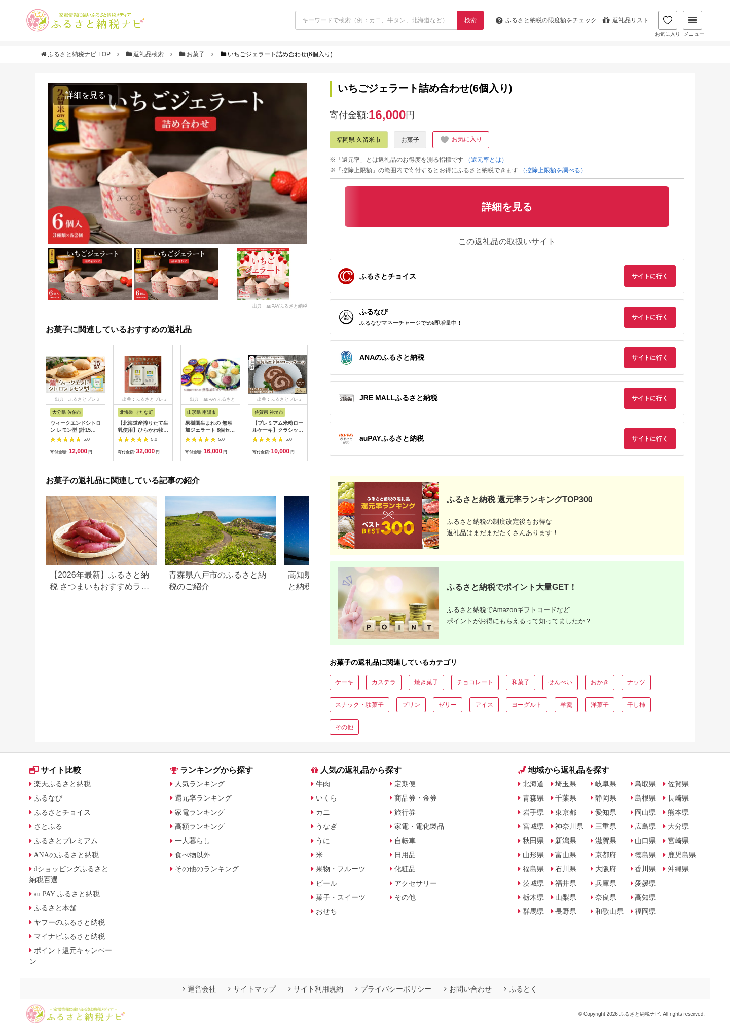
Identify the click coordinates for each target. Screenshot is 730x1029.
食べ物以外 (192, 854)
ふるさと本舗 (55, 907)
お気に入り (667, 24)
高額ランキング (200, 826)
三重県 (605, 826)
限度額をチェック (546, 20)
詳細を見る (85, 95)
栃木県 (533, 897)
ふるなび (48, 798)
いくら (326, 798)
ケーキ (344, 682)
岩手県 (533, 812)
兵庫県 (605, 883)
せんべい (560, 682)
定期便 (405, 783)
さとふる (48, 826)
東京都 (565, 812)
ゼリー (448, 704)
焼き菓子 (426, 682)
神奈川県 (569, 826)
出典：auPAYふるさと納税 (279, 306)
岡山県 (645, 812)
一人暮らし (192, 840)
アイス (484, 704)
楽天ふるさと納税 (62, 783)
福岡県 (645, 911)
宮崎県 (678, 840)
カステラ (384, 682)
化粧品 (405, 868)
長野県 (565, 911)
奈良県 (605, 897)
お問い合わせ (468, 989)
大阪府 (605, 868)
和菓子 (521, 682)
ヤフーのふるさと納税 (69, 922)
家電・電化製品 (419, 826)
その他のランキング (207, 868)
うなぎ (326, 826)
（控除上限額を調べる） (553, 170)
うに (323, 840)
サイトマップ (252, 989)
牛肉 (323, 783)
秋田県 (533, 840)
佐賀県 (678, 783)
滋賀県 (605, 840)
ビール (326, 883)
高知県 (645, 897)
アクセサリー (415, 883)
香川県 (645, 868)
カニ (323, 812)
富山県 (565, 854)
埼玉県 (565, 783)
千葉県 (565, 798)
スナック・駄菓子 (359, 704)
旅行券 (405, 812)
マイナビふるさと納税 (69, 936)
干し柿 (636, 704)
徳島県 (645, 854)
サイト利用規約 (315, 989)
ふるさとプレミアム (66, 840)
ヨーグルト (527, 704)
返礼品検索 (146, 54)
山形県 (533, 854)
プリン (411, 704)
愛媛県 (645, 883)
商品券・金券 (415, 798)
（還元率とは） (486, 159)
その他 (344, 727)
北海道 (533, 783)
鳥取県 (645, 783)
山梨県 (565, 897)
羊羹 (566, 704)
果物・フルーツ (341, 868)
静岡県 (605, 798)
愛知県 (605, 812)
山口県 (645, 840)
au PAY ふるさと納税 (67, 893)
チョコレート (475, 682)
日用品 (405, 854)
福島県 (533, 868)
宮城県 (533, 826)
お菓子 (193, 54)
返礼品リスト (626, 20)
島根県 (645, 798)
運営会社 (199, 989)
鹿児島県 (682, 854)
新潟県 (565, 840)
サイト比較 (55, 770)
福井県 (565, 883)
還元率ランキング (203, 798)
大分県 (678, 826)
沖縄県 (678, 868)
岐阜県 (605, 783)
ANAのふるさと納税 (66, 854)
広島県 (645, 826)
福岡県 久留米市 (359, 139)
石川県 (565, 868)
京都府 (605, 854)
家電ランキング (200, 812)
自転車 (405, 840)
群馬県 (533, 911)
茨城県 (533, 883)
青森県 (533, 798)
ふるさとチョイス (62, 812)
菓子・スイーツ (341, 897)
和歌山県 (609, 911)
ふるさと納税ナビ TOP (76, 54)
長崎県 (678, 798)
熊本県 (678, 812)
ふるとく (520, 989)
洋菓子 (600, 704)
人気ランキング (200, 783)
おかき (600, 682)
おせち (326, 911)
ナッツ (636, 682)
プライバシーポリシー (393, 989)
